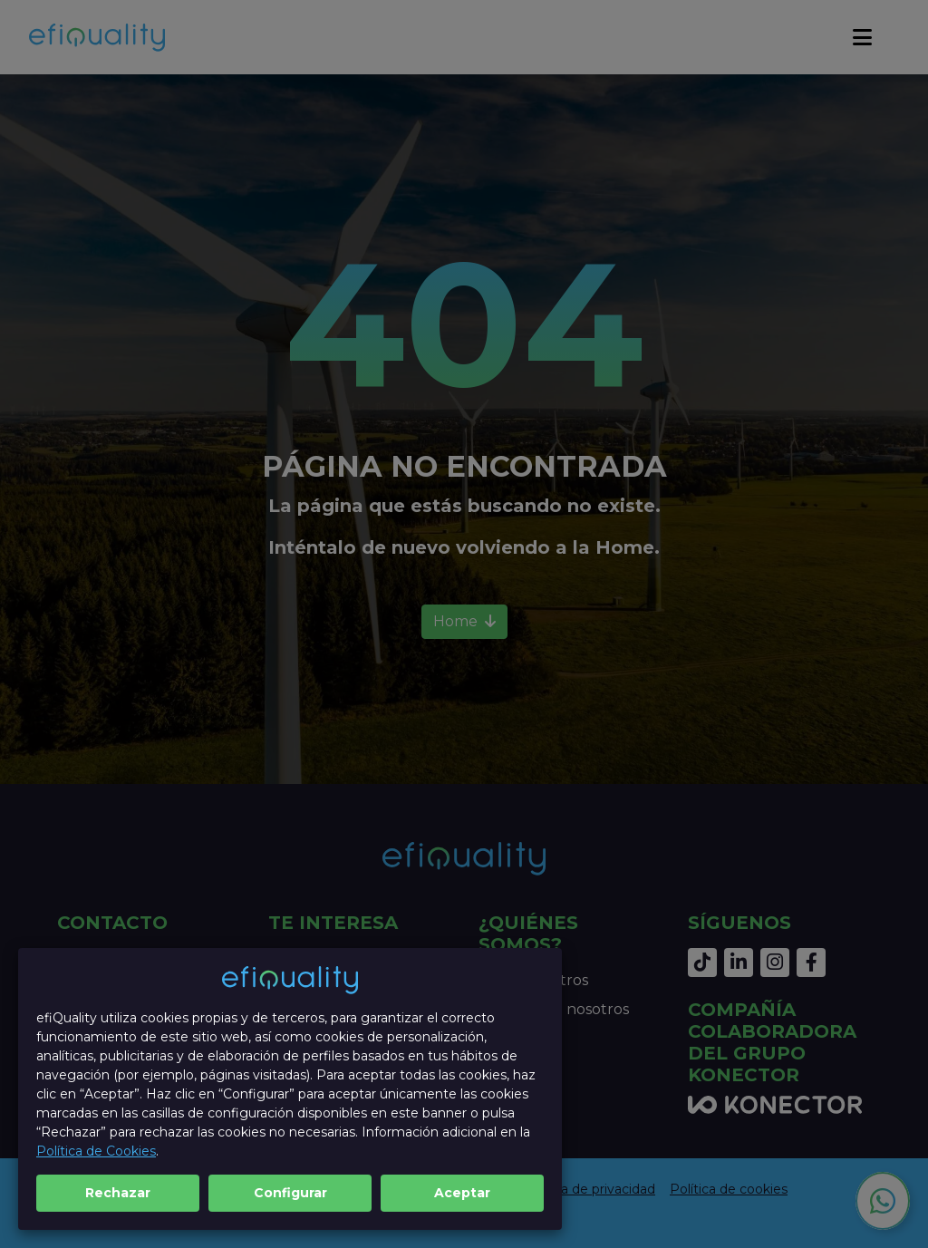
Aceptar (462, 1193)
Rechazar (117, 1193)
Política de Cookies (96, 1151)
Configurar (290, 1193)
